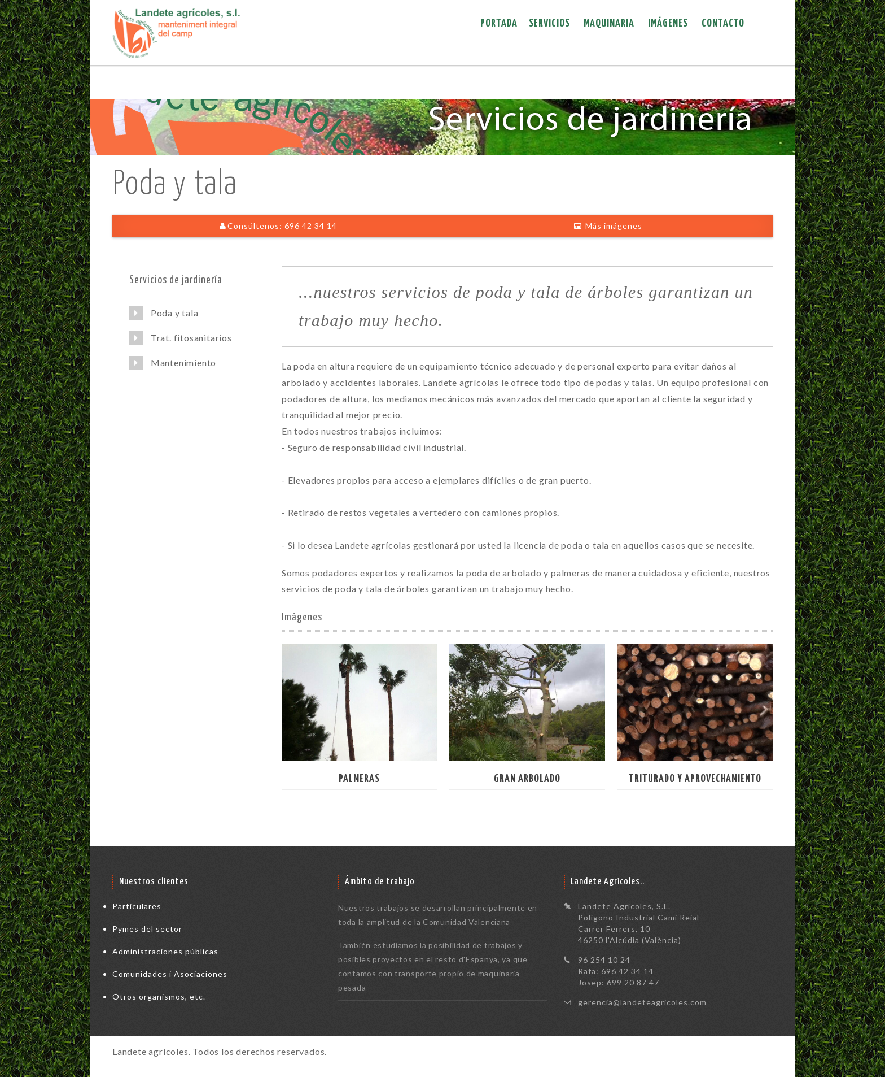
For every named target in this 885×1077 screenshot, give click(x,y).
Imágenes (668, 23)
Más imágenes (608, 226)
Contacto (723, 23)
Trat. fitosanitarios (180, 338)
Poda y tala (164, 313)
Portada (499, 23)
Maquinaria (609, 23)
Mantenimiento (172, 363)
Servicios (549, 23)
